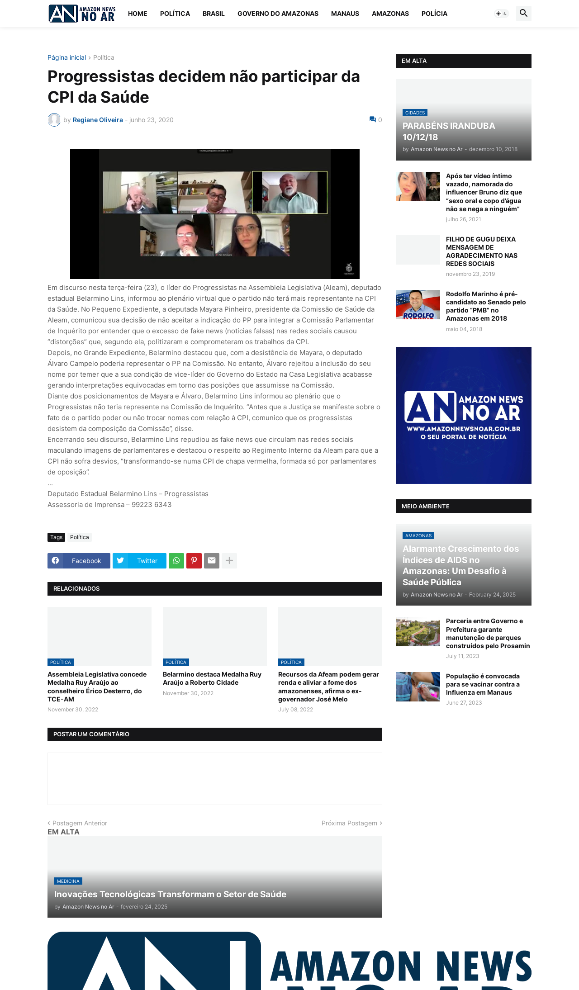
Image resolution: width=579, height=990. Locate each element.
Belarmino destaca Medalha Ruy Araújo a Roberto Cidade (212, 678)
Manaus (345, 13)
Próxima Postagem (349, 823)
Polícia (434, 13)
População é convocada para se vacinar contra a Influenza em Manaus (483, 684)
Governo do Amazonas (277, 13)
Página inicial (66, 57)
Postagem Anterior (79, 823)
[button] (501, 13)
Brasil (214, 13)
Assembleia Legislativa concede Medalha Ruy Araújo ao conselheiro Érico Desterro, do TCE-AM (97, 686)
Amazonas (390, 13)
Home (137, 13)
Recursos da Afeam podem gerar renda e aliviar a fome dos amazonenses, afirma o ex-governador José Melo (328, 686)
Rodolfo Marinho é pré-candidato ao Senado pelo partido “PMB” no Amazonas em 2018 (486, 306)
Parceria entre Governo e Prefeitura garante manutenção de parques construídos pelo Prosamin (488, 633)
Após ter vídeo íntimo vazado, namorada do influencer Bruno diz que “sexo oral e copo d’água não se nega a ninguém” (484, 192)
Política (175, 13)
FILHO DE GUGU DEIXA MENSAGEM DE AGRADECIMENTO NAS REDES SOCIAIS (481, 251)
